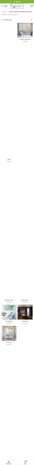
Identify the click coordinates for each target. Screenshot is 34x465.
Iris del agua (9, 321)
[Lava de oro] (25, 312)
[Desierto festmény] (25, 30)
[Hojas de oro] (25, 231)
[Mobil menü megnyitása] (4, 6)
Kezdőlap (4, 11)
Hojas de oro (25, 300)
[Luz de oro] (9, 333)
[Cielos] (9, 90)
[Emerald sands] (9, 231)
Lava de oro (25, 321)
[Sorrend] (31, 19)
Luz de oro (9, 342)
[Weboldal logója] (17, 6)
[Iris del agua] (9, 312)
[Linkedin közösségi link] (19, 1)
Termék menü (7, 19)
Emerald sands (9, 300)
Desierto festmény (25, 39)
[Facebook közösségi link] (14, 1)
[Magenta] (25, 393)
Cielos (9, 159)
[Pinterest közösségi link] (17, 1)
